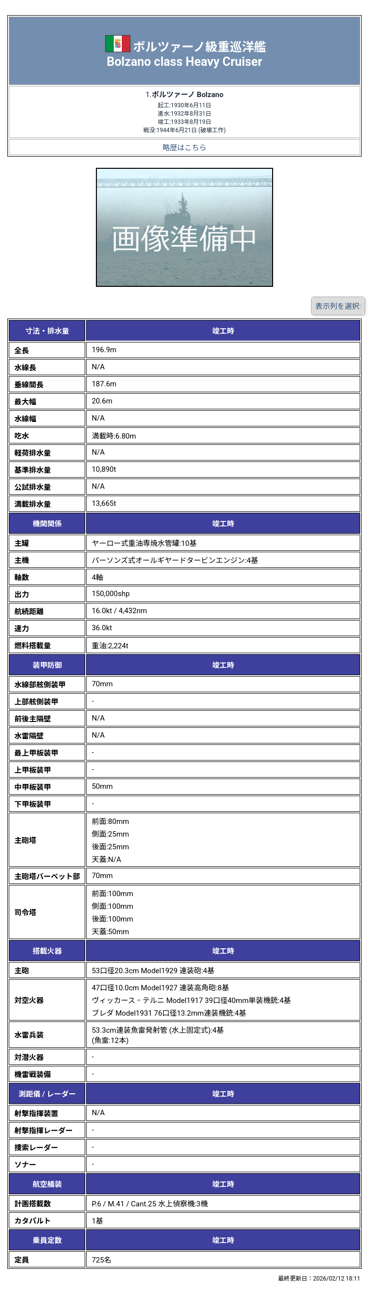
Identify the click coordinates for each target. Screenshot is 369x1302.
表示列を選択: (338, 306)
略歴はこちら (184, 147)
